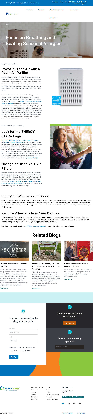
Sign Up (13, 357)
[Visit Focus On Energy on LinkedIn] (80, 403)
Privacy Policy (81, 413)
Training (48, 392)
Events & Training (70, 2)
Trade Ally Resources (52, 394)
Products (29, 10)
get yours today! (32, 158)
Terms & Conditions (67, 413)
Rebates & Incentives (57, 10)
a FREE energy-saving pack (35, 226)
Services (41, 10)
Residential (34, 390)
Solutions (33, 394)
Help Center (70, 323)
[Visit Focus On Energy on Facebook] (63, 403)
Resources (52, 18)
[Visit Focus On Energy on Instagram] (69, 403)
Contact (77, 4)
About (48, 387)
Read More (4, 288)
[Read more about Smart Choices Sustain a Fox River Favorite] (14, 251)
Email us (79, 397)
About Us (55, 2)
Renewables (74, 10)
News (61, 2)
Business (33, 392)
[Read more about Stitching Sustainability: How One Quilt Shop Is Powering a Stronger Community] (46, 251)
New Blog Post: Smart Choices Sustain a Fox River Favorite (22, 2)
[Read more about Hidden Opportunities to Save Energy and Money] (78, 251)
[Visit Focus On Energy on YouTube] (74, 403)
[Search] (69, 347)
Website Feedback (52, 399)
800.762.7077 (68, 397)
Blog (7, 24)
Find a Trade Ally (82, 2)
